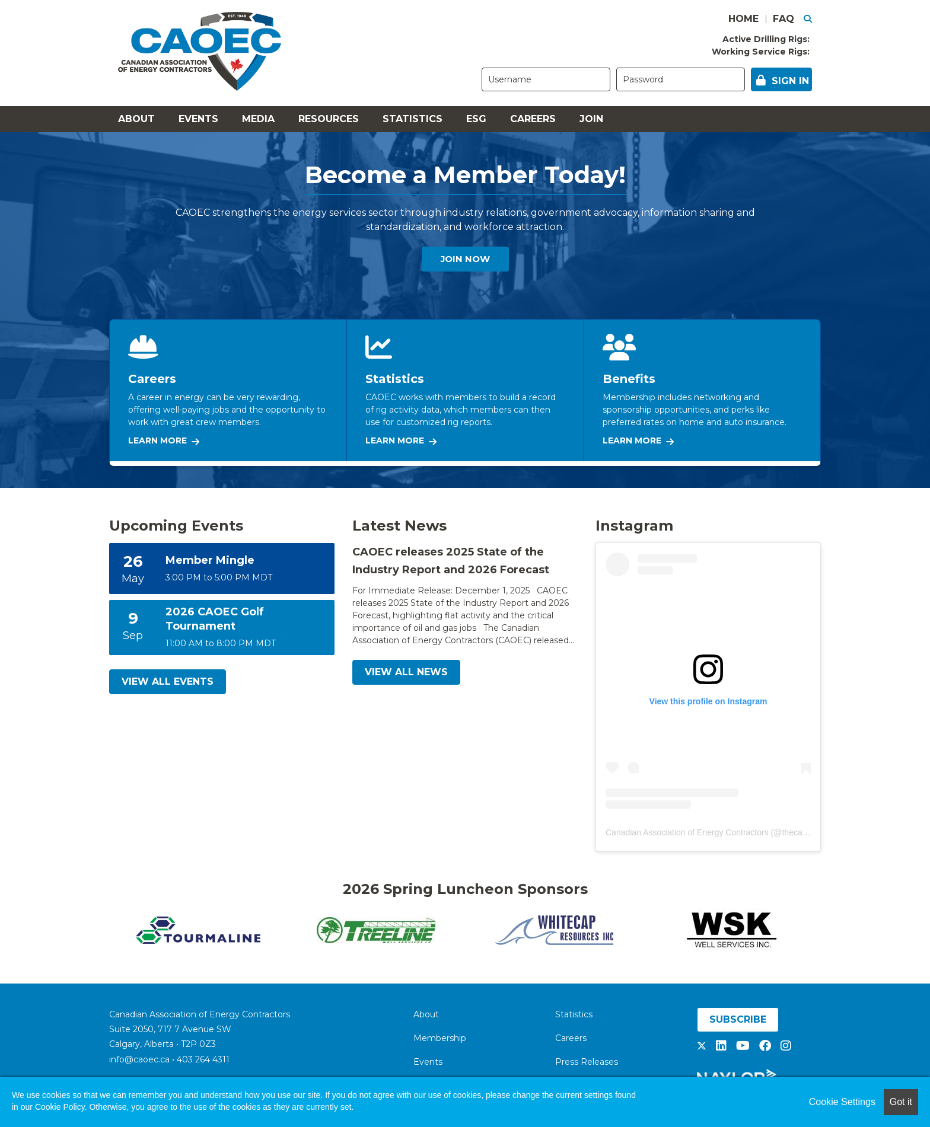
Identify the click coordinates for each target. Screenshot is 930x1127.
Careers (533, 118)
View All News (406, 672)
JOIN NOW (465, 261)
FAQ (783, 18)
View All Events (168, 681)
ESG (476, 118)
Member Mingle (209, 560)
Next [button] (830, 930)
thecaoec (799, 832)
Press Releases (586, 1061)
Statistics (412, 118)
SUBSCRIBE (737, 1019)
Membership (439, 1038)
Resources (328, 118)
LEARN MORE (163, 440)
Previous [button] (100, 930)
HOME (743, 18)
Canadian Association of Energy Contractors (687, 832)
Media (258, 118)
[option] (198, 930)
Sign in (790, 81)
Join (591, 118)
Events (198, 118)
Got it (901, 1102)
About (136, 118)
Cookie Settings (842, 1102)
